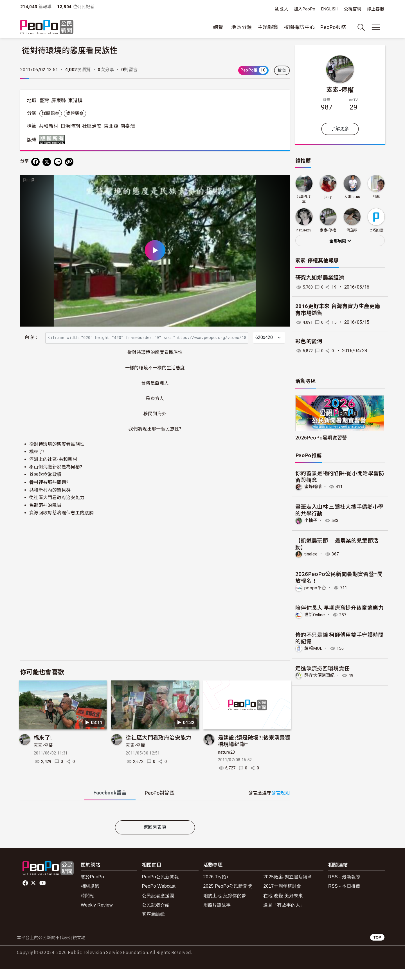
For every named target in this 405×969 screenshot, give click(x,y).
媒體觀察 (50, 113)
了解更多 (340, 128)
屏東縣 (58, 100)
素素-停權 (43, 745)
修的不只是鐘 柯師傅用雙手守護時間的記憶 (339, 637)
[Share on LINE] (58, 162)
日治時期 (70, 126)
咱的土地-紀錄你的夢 (224, 895)
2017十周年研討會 (282, 886)
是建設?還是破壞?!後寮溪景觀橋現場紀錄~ (254, 740)
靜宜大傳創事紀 (320, 674)
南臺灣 (127, 126)
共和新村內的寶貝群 (50, 490)
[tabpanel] (155, 811)
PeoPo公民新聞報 (160, 876)
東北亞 (111, 126)
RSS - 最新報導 (344, 876)
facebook (25, 883)
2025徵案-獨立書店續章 (287, 876)
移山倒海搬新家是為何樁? (55, 467)
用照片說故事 (217, 905)
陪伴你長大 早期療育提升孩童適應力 (339, 607)
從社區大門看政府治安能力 (56, 497)
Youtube (43, 883)
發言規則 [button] (280, 793)
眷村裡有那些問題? (48, 482)
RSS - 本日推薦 (344, 886)
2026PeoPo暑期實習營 (321, 437)
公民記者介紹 (156, 905)
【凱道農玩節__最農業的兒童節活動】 (337, 543)
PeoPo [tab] (160, 793)
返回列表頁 (154, 827)
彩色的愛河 (309, 341)
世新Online (315, 614)
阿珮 (376, 197)
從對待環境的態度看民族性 (56, 444)
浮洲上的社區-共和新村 (53, 459)
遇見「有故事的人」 (284, 905)
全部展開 (340, 241)
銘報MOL (314, 648)
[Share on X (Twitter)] (46, 162)
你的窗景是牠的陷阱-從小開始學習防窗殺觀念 (339, 476)
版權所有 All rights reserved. (53, 139)
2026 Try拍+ (216, 876)
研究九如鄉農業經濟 (319, 277)
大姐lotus (352, 197)
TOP (377, 937)
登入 (284, 9)
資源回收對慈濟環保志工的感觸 (61, 512)
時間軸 (87, 895)
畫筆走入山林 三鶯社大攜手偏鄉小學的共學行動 (339, 510)
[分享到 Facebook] (35, 162)
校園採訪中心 (299, 27)
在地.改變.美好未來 (283, 895)
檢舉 (282, 70)
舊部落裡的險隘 (45, 505)
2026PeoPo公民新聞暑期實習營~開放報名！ (339, 577)
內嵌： (32, 337)
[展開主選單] (375, 27)
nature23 (226, 752)
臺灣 (44, 100)
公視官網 (352, 9)
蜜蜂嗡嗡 (313, 486)
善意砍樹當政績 (45, 474)
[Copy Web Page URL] (69, 162)
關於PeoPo (92, 876)
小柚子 (311, 520)
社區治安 (92, 126)
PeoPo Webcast (159, 886)
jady (328, 197)
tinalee (311, 554)
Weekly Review (97, 905)
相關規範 (90, 886)
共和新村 (48, 126)
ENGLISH (330, 9)
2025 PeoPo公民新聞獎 (227, 886)
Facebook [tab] (110, 793)
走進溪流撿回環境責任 (322, 667)
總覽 (218, 27)
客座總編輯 (153, 914)
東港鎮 (75, 100)
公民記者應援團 (158, 895)
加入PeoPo (305, 9)
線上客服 (375, 9)
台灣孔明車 (303, 199)
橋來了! (36, 451)
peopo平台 (315, 587)
